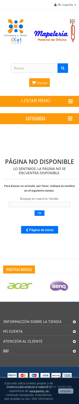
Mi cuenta (13, 331)
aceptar (65, 391)
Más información (42, 398)
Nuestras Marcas (19, 269)
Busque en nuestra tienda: (39, 198)
